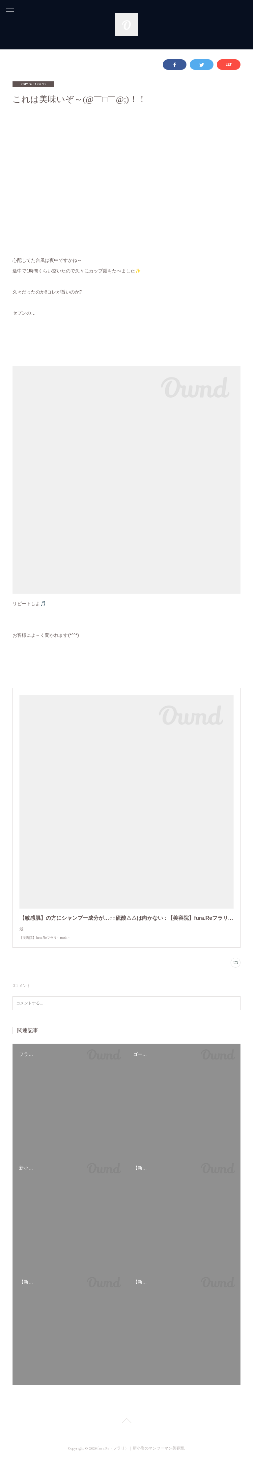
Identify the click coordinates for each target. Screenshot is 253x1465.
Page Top (126, 1428)
